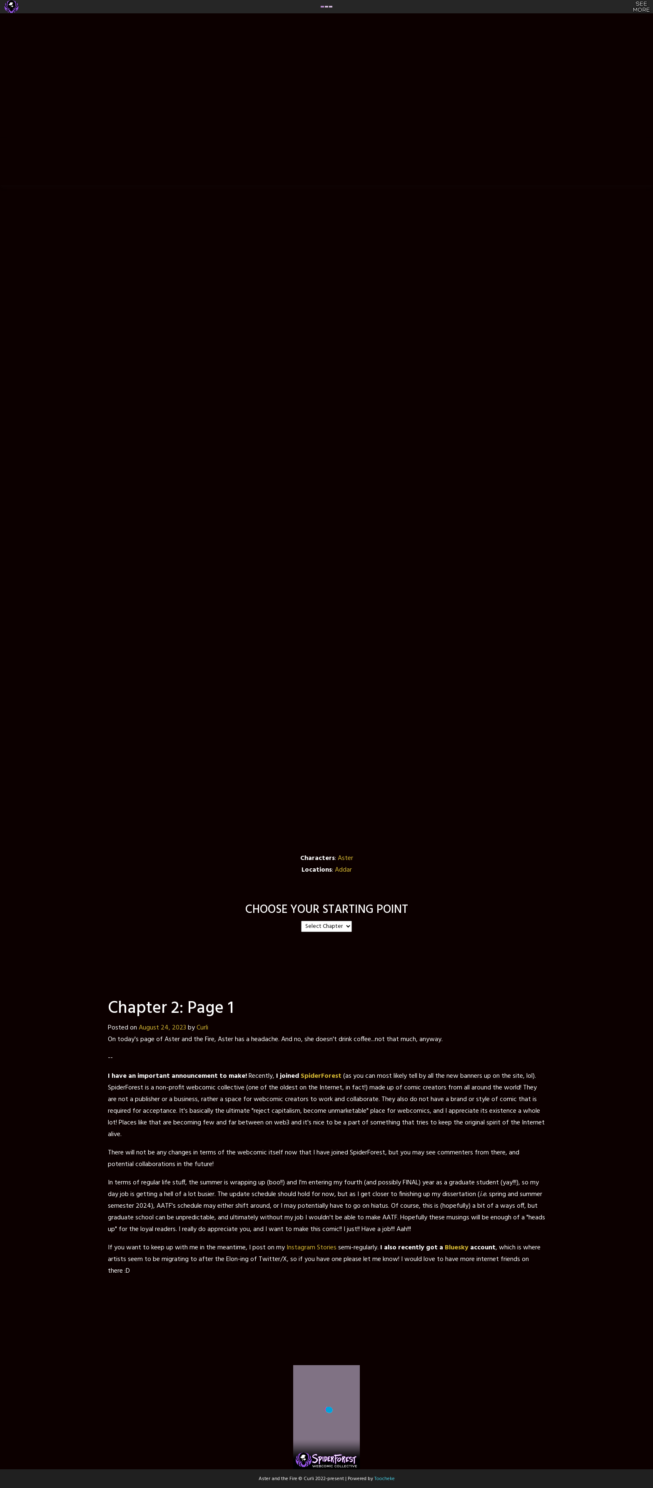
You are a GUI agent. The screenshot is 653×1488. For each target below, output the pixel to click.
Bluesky (457, 1247)
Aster (345, 858)
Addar (343, 870)
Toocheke (384, 1479)
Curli (202, 1027)
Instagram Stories (311, 1247)
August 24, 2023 (162, 1027)
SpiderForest (321, 1076)
